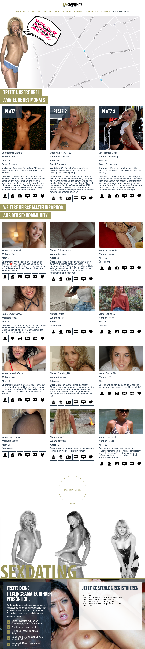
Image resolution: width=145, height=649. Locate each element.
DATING (36, 11)
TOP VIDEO (92, 11)
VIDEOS (78, 11)
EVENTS (105, 11)
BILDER (48, 11)
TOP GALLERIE (63, 11)
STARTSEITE (22, 11)
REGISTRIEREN (121, 11)
